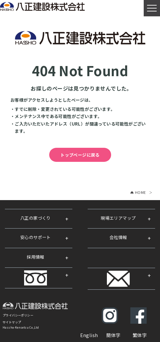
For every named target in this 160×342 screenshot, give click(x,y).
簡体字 (113, 335)
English (89, 335)
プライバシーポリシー (18, 315)
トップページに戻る (80, 155)
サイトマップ (12, 322)
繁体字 (140, 335)
